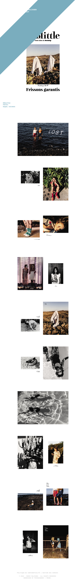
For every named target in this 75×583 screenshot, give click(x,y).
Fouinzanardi (39, 578)
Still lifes (37, 16)
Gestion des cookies (50, 573)
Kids (37, 14)
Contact (37, 18)
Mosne (48, 578)
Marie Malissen (29, 11)
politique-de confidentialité (28, 573)
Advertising (37, 12)
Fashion (37, 10)
